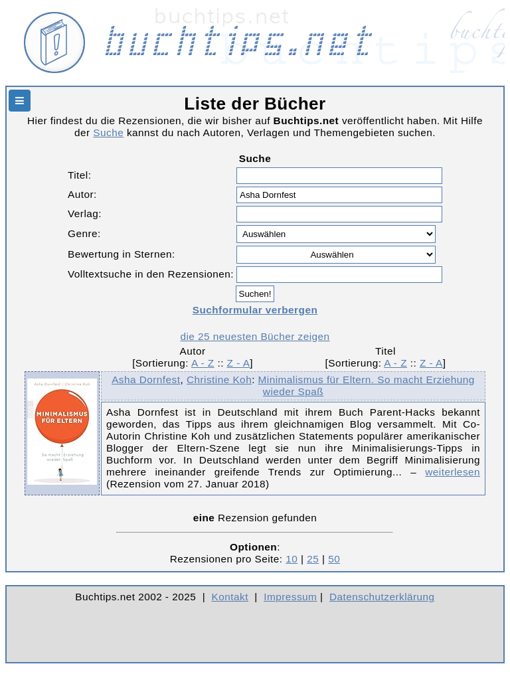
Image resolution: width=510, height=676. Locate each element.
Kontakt (230, 596)
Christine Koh (219, 379)
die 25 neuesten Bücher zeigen (254, 336)
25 (313, 558)
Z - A (238, 363)
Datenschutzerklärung (382, 596)
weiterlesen (452, 471)
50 (334, 558)
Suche (108, 132)
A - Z (202, 363)
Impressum (290, 596)
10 (292, 558)
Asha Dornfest (146, 379)
